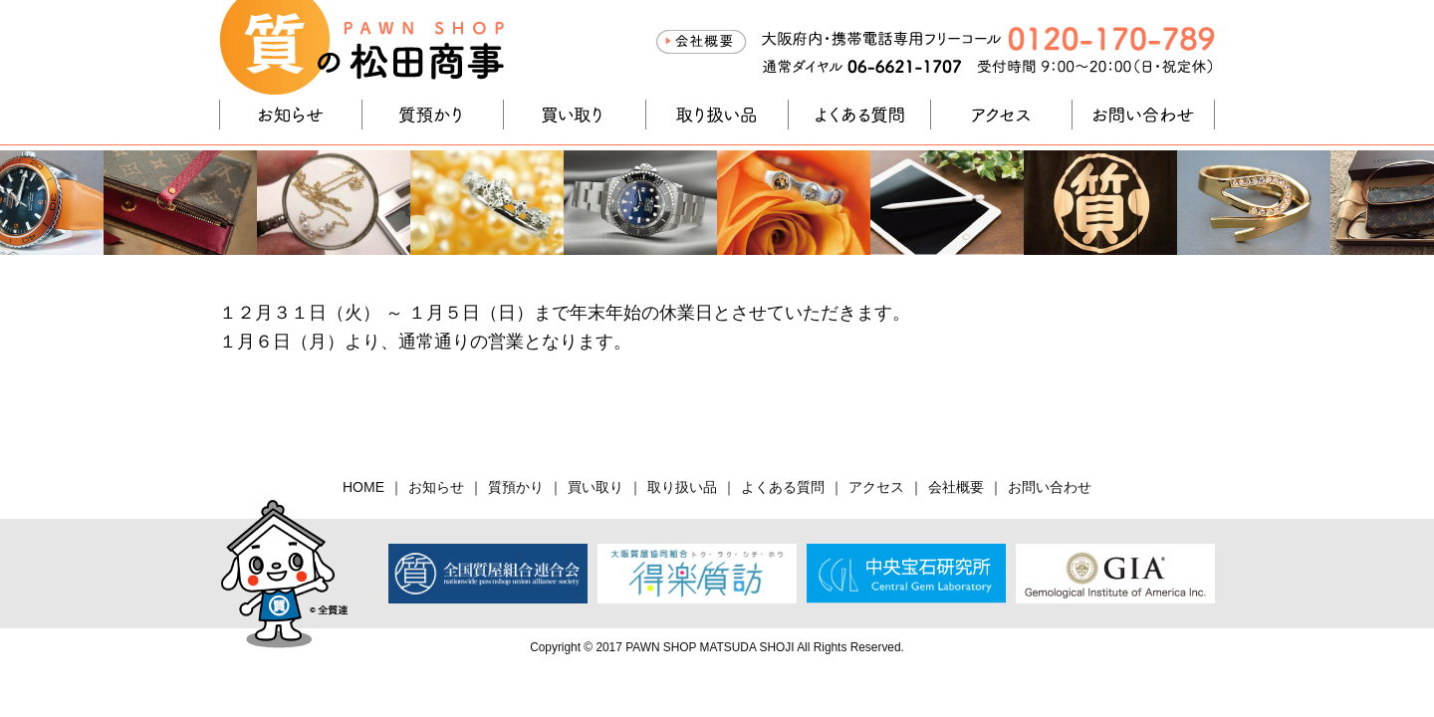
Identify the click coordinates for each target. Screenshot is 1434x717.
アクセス (1002, 114)
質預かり (433, 114)
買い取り (574, 114)
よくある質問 (859, 114)
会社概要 (701, 42)
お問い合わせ (1143, 114)
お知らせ (290, 114)
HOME (363, 487)
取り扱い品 (717, 114)
